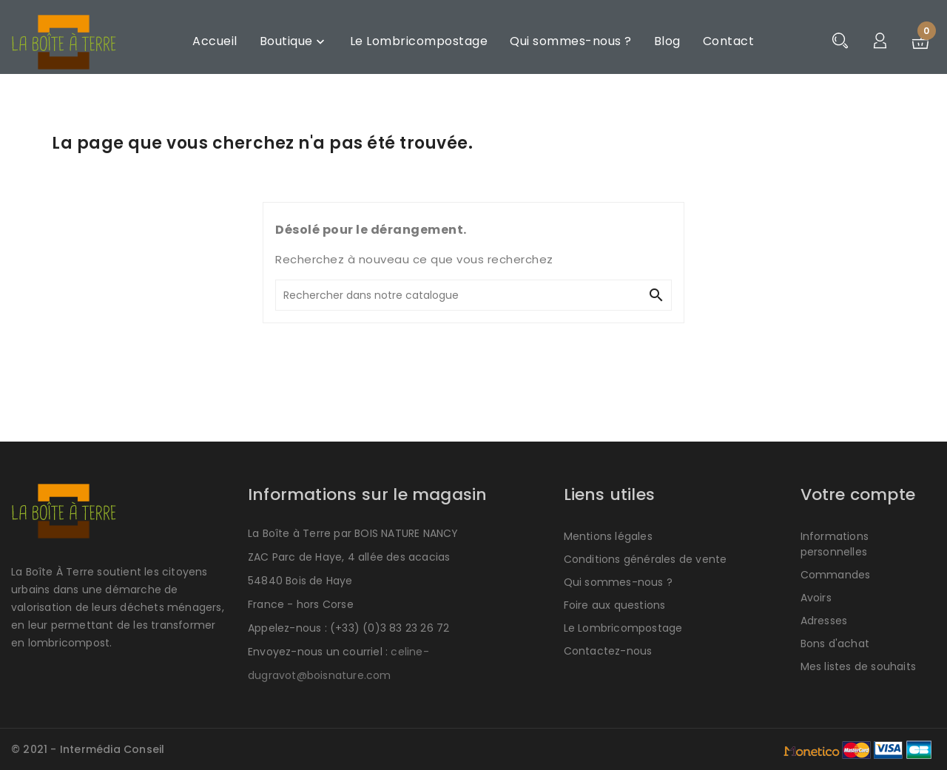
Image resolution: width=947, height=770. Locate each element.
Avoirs (816, 597)
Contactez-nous (608, 651)
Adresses (824, 620)
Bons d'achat (835, 643)
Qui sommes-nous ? (618, 582)
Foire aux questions (615, 605)
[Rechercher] (458, 295)
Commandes (836, 574)
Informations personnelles (835, 544)
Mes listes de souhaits (858, 666)
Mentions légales (608, 536)
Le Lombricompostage (623, 628)
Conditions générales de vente (645, 559)
